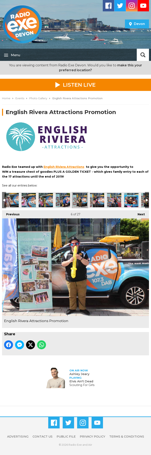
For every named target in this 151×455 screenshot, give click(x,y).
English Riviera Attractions (64, 167)
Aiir (90, 444)
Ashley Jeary (79, 374)
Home (6, 98)
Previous (11, 213)
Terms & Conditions (126, 436)
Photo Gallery (38, 98)
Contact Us (43, 436)
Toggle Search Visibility (143, 55)
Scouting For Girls (81, 385)
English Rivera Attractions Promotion (11, 200)
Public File (66, 436)
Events (19, 98)
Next (139, 213)
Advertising (17, 436)
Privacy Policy (92, 436)
